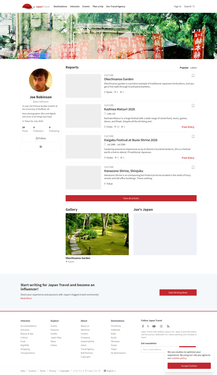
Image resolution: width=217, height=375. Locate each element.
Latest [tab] (193, 67)
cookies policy (179, 358)
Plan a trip (98, 6)
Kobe (113, 333)
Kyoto (114, 337)
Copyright (85, 356)
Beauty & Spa (27, 333)
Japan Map (56, 337)
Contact (32, 370)
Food (23, 341)
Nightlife (25, 345)
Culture (24, 337)
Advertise (85, 329)
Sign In (177, 6)
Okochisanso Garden (118, 79)
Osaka (114, 345)
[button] (125, 237)
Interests (75, 6)
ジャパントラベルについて (87, 370)
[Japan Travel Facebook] (143, 326)
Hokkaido (115, 329)
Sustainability (87, 341)
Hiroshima (116, 325)
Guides (54, 333)
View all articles (131, 198)
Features (55, 329)
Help (23, 370)
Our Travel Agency (115, 6)
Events (86, 6)
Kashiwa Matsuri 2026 (119, 109)
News (53, 341)
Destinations (60, 6)
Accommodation (28, 325)
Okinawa (115, 341)
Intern (83, 345)
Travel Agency (87, 349)
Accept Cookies (189, 365)
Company (85, 337)
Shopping (25, 349)
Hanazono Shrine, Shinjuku (123, 171)
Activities (25, 329)
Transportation (28, 352)
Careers (84, 333)
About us (85, 325)
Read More (26, 298)
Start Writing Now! (178, 292)
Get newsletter (149, 343)
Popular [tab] (184, 67)
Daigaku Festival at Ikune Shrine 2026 (130, 140)
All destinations (118, 352)
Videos (54, 345)
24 (25, 129)
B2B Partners (87, 352)
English (110, 370)
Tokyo (114, 349)
